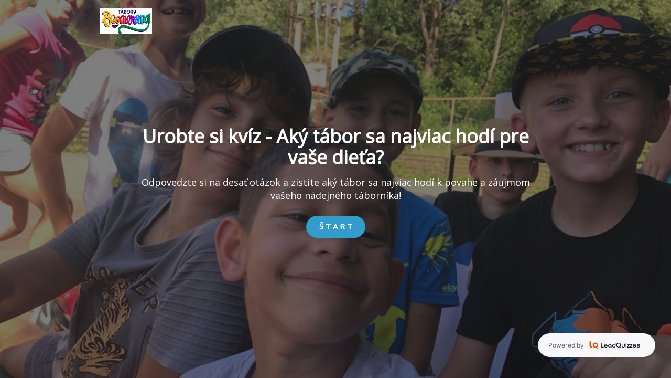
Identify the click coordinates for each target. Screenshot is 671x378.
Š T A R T (335, 226)
